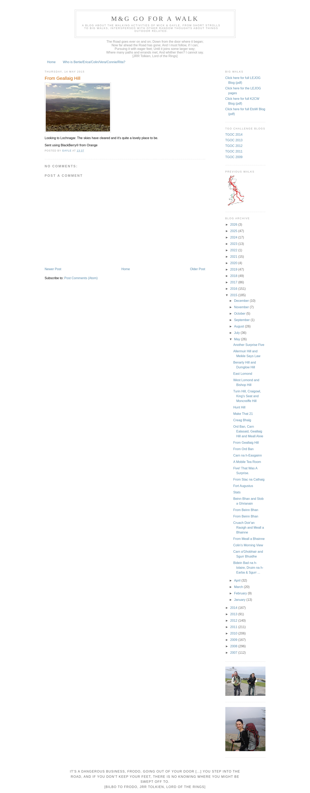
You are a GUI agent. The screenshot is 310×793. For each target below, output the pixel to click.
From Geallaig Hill (246, 442)
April (237, 580)
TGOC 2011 (234, 151)
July (237, 332)
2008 (234, 646)
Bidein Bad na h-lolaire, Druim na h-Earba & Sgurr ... (248, 567)
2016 (234, 288)
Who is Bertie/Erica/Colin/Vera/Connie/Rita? (94, 62)
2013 (234, 614)
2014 (234, 607)
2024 (234, 237)
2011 (234, 627)
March (239, 587)
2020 (234, 263)
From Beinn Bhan (245, 510)
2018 (234, 276)
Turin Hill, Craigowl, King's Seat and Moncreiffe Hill (247, 396)
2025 (234, 231)
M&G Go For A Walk (155, 18)
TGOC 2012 (234, 145)
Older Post (197, 269)
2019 (234, 269)
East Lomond (242, 373)
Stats (236, 492)
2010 (234, 633)
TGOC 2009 (234, 157)
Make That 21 (243, 413)
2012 (234, 620)
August (239, 326)
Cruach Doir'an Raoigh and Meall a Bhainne (248, 527)
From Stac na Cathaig (248, 479)
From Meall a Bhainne (249, 538)
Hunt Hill (239, 407)
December (242, 300)
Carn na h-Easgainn (247, 455)
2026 (234, 224)
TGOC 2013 (234, 140)
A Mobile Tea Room (247, 462)
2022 (234, 250)
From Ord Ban (243, 449)
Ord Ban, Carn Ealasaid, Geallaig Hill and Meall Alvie (248, 431)
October (240, 313)
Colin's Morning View (248, 545)
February (241, 593)
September (242, 320)
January (240, 599)
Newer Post (53, 269)
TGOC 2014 (234, 134)
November (242, 307)
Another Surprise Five (248, 344)
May (237, 339)
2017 (234, 282)
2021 (234, 256)
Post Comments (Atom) (81, 278)
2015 (234, 295)
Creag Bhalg (242, 420)
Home (51, 62)
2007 (234, 652)
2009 (234, 639)
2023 (234, 243)
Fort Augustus (243, 486)
